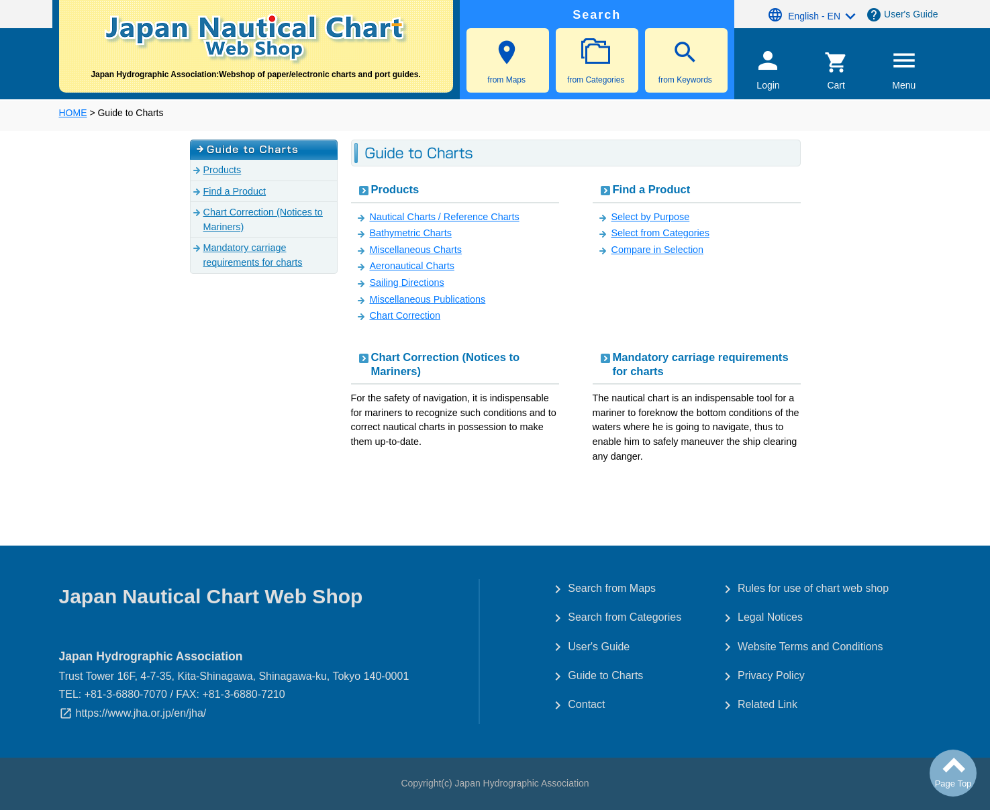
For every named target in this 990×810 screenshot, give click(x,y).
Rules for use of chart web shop (813, 588)
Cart (836, 70)
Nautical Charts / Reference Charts (444, 216)
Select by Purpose (650, 216)
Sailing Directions (407, 282)
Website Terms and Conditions (810, 646)
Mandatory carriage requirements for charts (701, 364)
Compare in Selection (657, 249)
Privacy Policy (771, 675)
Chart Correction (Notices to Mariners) (445, 364)
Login (768, 68)
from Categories (596, 61)
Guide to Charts (605, 675)
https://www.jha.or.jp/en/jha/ (141, 713)
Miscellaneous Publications (428, 299)
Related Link (767, 704)
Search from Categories (624, 617)
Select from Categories (660, 232)
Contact (586, 704)
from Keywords (685, 61)
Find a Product (652, 189)
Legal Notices (770, 617)
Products (395, 189)
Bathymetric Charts (411, 232)
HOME (73, 112)
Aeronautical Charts (412, 265)
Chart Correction (405, 315)
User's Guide (911, 14)
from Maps (507, 61)
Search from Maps (612, 588)
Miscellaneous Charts (416, 249)
